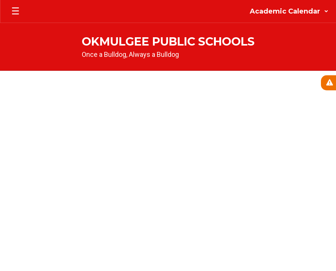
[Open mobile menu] (15, 11)
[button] (289, 11)
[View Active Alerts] (328, 82)
